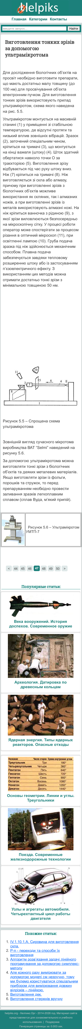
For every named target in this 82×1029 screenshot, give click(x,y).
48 (43, 568)
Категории (38, 19)
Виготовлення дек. (26, 994)
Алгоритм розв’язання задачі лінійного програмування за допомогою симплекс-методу (44, 963)
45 (22, 568)
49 (50, 568)
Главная (19, 19)
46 (29, 568)
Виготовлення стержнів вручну (36, 999)
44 (15, 568)
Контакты (58, 19)
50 (57, 568)
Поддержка (52, 1022)
